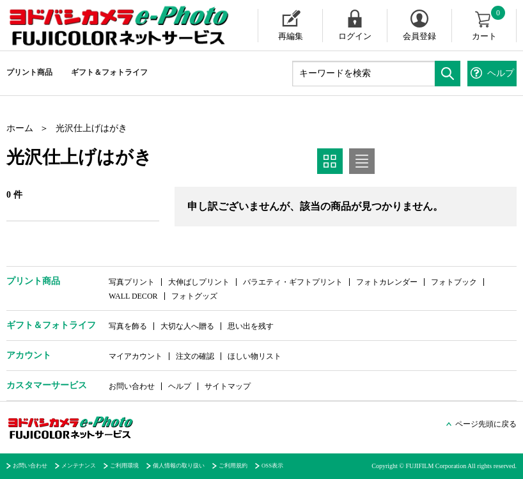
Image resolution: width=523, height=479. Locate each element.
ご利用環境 (124, 465)
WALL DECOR (133, 296)
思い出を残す (251, 326)
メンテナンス (78, 465)
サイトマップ (228, 386)
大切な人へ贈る (187, 326)
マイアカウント (135, 356)
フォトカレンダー (387, 282)
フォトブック (454, 282)
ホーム (19, 128)
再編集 (290, 36)
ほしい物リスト (254, 356)
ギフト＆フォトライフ (109, 72)
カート (489, 25)
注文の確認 (195, 356)
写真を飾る (128, 326)
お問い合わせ (132, 386)
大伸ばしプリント (199, 282)
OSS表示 (272, 465)
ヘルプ (179, 386)
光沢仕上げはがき (91, 128)
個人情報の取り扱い (179, 465)
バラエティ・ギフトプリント (293, 282)
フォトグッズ (194, 296)
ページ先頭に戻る (486, 424)
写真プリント (132, 282)
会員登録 (419, 36)
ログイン (354, 36)
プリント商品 (29, 72)
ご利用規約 (233, 465)
